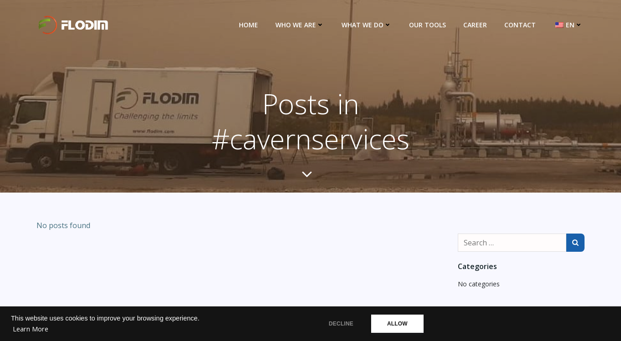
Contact (520, 24)
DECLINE (341, 324)
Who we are (299, 24)
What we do (367, 24)
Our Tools (427, 24)
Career (475, 24)
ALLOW (397, 324)
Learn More (30, 329)
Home (248, 24)
